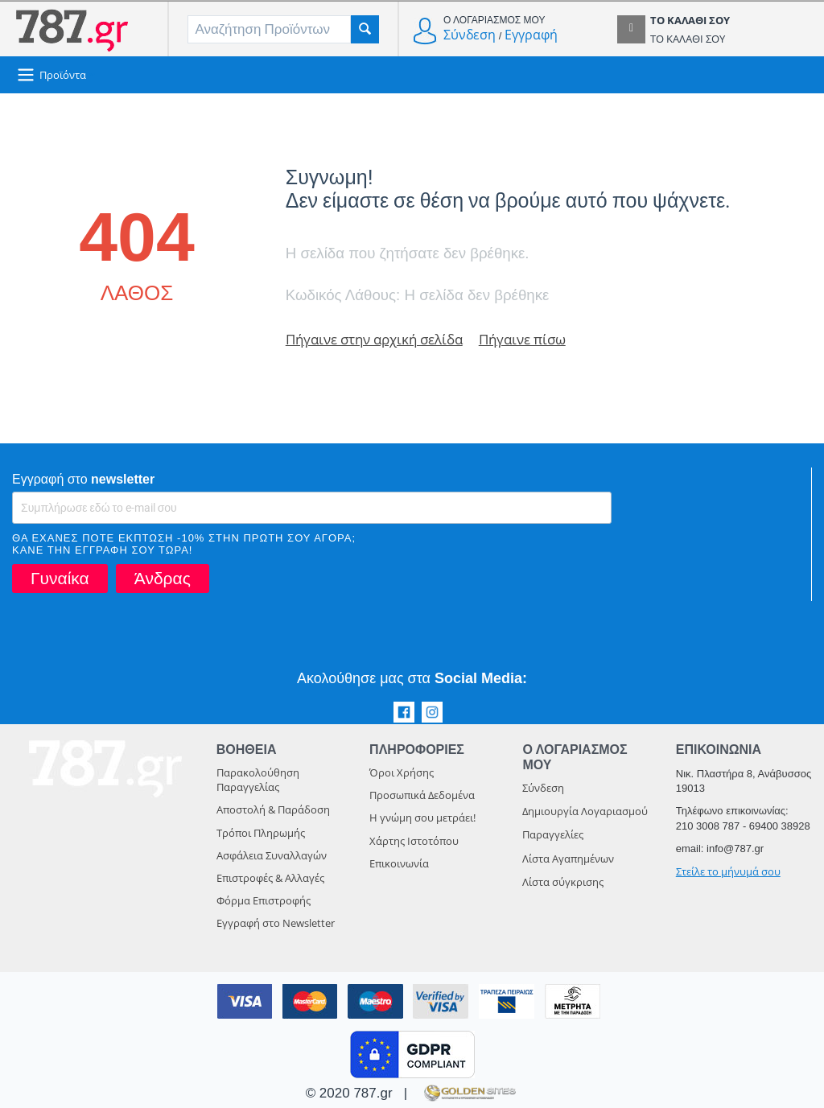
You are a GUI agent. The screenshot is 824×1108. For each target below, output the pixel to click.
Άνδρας (162, 578)
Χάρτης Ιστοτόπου (414, 841)
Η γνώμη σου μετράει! (422, 817)
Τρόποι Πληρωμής (260, 833)
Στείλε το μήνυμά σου (728, 871)
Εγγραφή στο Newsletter (275, 923)
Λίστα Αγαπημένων (568, 858)
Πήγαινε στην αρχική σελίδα (374, 339)
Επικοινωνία (399, 863)
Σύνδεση (469, 34)
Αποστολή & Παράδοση (273, 809)
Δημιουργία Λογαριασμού (585, 811)
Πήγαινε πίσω (522, 339)
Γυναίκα (60, 578)
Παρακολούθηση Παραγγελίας (257, 779)
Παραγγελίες (552, 834)
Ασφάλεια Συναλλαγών (271, 855)
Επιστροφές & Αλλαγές (270, 878)
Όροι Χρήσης (401, 772)
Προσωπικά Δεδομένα (422, 795)
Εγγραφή (531, 34)
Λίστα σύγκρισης (563, 882)
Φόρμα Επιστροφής (263, 900)
